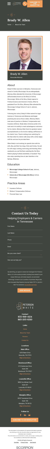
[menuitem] (16, 442)
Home (25, 329)
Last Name (10, 233)
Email (9, 246)
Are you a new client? (14, 253)
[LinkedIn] (25, 415)
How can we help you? (14, 260)
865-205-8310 (25, 319)
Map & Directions (25, 358)
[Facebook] (21, 415)
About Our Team (25, 333)
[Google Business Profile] (29, 415)
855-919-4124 (25, 316)
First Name (10, 226)
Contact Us (25, 340)
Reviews (25, 336)
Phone (9, 240)
